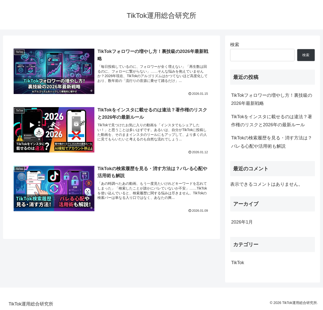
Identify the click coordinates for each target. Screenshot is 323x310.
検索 (234, 44)
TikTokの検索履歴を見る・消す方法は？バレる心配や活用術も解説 (271, 141)
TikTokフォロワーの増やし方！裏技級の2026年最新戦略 (271, 99)
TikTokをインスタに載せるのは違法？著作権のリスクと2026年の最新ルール (271, 120)
